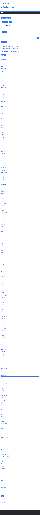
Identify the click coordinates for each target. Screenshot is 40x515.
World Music (3, 492)
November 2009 (3, 365)
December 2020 (3, 167)
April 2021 (2, 160)
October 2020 (3, 170)
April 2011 (2, 356)
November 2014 (3, 292)
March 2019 (3, 201)
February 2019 (3, 203)
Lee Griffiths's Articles (4, 437)
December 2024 (3, 83)
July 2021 (2, 155)
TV (1, 485)
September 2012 (4, 337)
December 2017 (3, 227)
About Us (26, 12)
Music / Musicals (4, 444)
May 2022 (2, 137)
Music (12, 12)
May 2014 (2, 302)
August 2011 (3, 352)
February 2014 (3, 307)
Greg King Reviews (4, 423)
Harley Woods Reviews (5, 425)
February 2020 (3, 184)
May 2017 (2, 240)
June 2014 (2, 300)
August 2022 (3, 132)
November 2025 (3, 64)
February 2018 (3, 224)
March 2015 (3, 285)
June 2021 (2, 156)
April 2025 (2, 76)
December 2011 (3, 347)
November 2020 (3, 168)
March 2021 (3, 162)
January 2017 (3, 247)
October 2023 (3, 108)
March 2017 (3, 243)
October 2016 (3, 252)
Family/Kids (3, 407)
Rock (1, 463)
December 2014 (3, 290)
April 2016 (2, 262)
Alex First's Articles (4, 383)
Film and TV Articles (4, 411)
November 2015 (3, 271)
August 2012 (3, 339)
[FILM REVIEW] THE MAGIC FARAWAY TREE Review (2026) (10, 46)
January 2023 (3, 123)
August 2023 (3, 111)
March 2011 (3, 358)
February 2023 (3, 122)
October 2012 (3, 335)
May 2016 (2, 260)
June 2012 (2, 340)
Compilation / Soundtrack (5, 395)
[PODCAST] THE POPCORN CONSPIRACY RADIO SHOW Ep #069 (11, 44)
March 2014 (3, 306)
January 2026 (3, 61)
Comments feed (3, 502)
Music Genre (3, 445)
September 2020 (4, 172)
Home (5, 12)
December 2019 (3, 188)
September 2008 (4, 368)
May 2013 (2, 323)
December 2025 (3, 63)
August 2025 (3, 69)
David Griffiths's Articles (5, 400)
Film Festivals (3, 412)
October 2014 (3, 293)
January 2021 (3, 165)
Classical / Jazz (3, 390)
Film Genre (6, 21)
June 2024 (2, 94)
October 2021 (3, 149)
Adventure (2, 381)
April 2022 (2, 139)
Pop (1, 459)
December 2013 (3, 311)
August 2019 (3, 193)
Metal (2, 440)
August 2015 (3, 276)
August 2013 (3, 318)
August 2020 (3, 174)
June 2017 (2, 238)
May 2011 (2, 354)
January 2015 (3, 288)
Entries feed (3, 500)
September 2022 (4, 130)
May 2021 (2, 158)
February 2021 (3, 163)
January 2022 (3, 144)
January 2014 (3, 309)
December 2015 (3, 269)
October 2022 (3, 129)
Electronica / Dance (4, 405)
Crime (2, 399)
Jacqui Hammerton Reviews (5, 433)
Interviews (2, 430)
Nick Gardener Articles (5, 452)
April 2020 (2, 181)
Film (9, 12)
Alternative (3, 385)
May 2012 (2, 342)
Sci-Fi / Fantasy (3, 468)
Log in (2, 498)
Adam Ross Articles (4, 379)
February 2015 (3, 287)
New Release (3, 449)
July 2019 (2, 194)
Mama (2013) (6, 26)
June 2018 (2, 217)
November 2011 (3, 349)
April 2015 (2, 283)
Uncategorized (3, 487)
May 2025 (2, 75)
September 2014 (4, 295)
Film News (2, 416)
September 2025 (4, 68)
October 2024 (3, 87)
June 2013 (2, 321)
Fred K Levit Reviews (4, 418)
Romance (2, 464)
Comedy (2, 392)
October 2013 (3, 314)
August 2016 (3, 255)
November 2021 (3, 148)
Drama (2, 404)
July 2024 (2, 92)
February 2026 (3, 59)
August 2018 (3, 214)
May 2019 (2, 198)
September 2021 (4, 151)
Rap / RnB (2, 461)
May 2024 (2, 96)
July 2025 (2, 71)
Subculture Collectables (5, 473)
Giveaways (2, 421)
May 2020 (2, 179)
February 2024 (3, 101)
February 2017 (3, 245)
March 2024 (3, 99)
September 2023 (4, 109)
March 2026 (3, 57)
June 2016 (2, 259)
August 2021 (3, 153)
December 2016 (3, 248)
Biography (2, 388)
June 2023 (2, 115)
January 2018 (3, 226)
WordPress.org (3, 504)
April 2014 (2, 304)
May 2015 (2, 281)
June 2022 (2, 135)
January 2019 (3, 205)
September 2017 (4, 233)
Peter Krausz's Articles (5, 454)
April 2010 (2, 363)
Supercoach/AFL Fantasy (5, 477)
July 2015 (2, 278)
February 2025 (3, 80)
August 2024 (3, 90)
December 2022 (3, 125)
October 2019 (3, 191)
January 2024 (3, 102)
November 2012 (3, 333)
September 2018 (4, 212)
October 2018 (3, 210)
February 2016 (3, 266)
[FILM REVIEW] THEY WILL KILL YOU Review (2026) (9, 48)
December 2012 (3, 332)
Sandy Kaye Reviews (4, 466)
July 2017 (2, 236)
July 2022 (2, 134)
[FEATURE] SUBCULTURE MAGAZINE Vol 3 (8, 49)
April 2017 (2, 241)
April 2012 (2, 344)
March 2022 (3, 141)
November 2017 (3, 229)
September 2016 (4, 254)
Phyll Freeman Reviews (5, 456)
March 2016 (3, 264)
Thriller (2, 480)
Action (2, 378)
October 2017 (3, 231)
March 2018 (3, 222)
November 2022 (3, 127)
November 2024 (3, 85)
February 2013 (3, 328)
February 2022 (3, 142)
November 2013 (3, 313)
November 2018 (3, 208)
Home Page (3, 426)
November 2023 (3, 106)
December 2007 (3, 370)
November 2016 (3, 250)
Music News (3, 447)
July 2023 (2, 113)
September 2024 (4, 89)
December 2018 (3, 207)
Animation (2, 386)
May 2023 (2, 116)
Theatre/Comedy (4, 478)
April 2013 (2, 325)
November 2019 (3, 189)
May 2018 (2, 219)
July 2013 (2, 320)
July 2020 (2, 175)
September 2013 (4, 316)
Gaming (2, 419)
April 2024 (2, 97)
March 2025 (3, 78)
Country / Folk (3, 397)
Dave (9, 23)
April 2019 (2, 200)
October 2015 (3, 273)
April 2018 (2, 221)
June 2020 (2, 177)
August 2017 (3, 234)
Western (2, 491)
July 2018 (2, 215)
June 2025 (2, 73)
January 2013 (3, 330)
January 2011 (3, 361)
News (16, 12)
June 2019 (2, 196)
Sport (2, 470)
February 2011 (3, 359)
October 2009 (3, 366)
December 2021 (3, 146)
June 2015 (2, 280)
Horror (10, 21)
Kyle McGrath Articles (4, 435)
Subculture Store (4, 475)
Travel (2, 484)
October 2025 (3, 66)
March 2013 (3, 326)
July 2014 (2, 299)
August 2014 (3, 297)
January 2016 (3, 267)
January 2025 (3, 82)
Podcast (20, 12)
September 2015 (4, 274)
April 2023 (2, 118)
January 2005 (3, 372)
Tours (2, 482)
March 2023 (3, 120)
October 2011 (3, 351)
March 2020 (3, 182)
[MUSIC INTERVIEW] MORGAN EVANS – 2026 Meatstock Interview (12, 51)
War (1, 489)
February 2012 (3, 346)
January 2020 (3, 186)
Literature (2, 438)
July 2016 (2, 257)
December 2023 (3, 104)
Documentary (3, 402)
